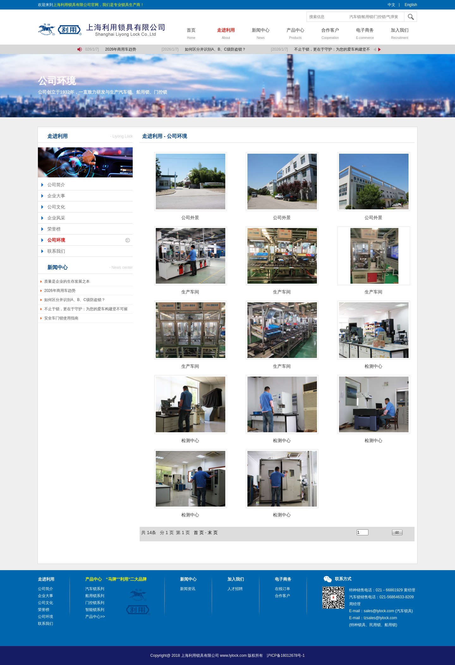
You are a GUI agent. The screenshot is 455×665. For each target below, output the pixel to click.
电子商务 (365, 34)
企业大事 (56, 195)
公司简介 (56, 184)
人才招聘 (235, 589)
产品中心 (295, 34)
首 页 (199, 532)
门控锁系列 (94, 602)
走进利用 (226, 34)
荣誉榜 (54, 228)
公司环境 (56, 240)
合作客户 (330, 34)
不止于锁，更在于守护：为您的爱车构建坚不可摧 (86, 309)
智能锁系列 (94, 609)
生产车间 (190, 291)
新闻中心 (260, 34)
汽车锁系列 (94, 589)
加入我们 (399, 34)
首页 (191, 34)
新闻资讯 (187, 589)
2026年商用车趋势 (121, 49)
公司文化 (56, 206)
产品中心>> (95, 616)
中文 (391, 5)
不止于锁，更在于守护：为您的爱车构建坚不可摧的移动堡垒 (346, 49)
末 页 (213, 532)
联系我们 (56, 251)
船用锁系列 (94, 596)
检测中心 (373, 366)
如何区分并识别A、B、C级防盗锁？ (215, 49)
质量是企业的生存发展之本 (67, 281)
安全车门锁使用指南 (61, 318)
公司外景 (190, 217)
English (411, 5)
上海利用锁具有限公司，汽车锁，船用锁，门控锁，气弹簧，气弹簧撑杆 (106, 30)
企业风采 (56, 217)
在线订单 (282, 589)
